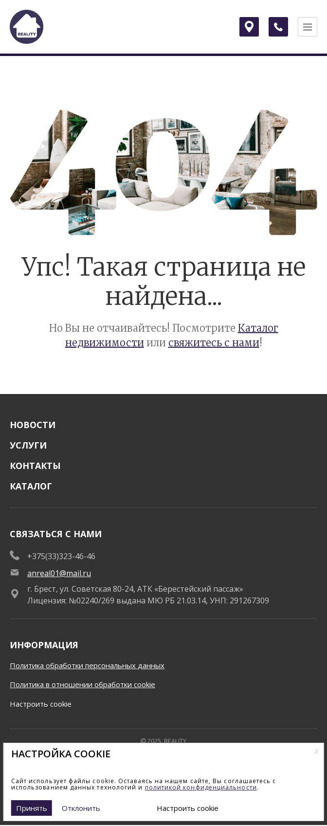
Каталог (31, 486)
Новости (32, 425)
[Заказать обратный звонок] (278, 27)
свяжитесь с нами (213, 343)
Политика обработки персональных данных (87, 665)
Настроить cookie (41, 704)
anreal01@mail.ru (59, 573)
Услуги (28, 445)
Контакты (35, 465)
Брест (252, 27)
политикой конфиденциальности (201, 787)
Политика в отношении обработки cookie (82, 684)
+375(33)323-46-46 (61, 556)
